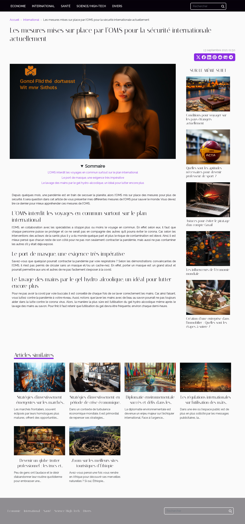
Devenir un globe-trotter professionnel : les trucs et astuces (39, 465)
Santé (65, 6)
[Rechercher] (208, 6)
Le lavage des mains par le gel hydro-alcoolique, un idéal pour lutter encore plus (92, 183)
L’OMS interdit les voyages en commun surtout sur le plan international (93, 172)
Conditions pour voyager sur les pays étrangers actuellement (206, 119)
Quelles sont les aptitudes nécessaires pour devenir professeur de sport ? (204, 172)
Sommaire (95, 166)
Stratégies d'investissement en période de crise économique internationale (95, 402)
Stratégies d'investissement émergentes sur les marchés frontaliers (39, 402)
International (43, 6)
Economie (18, 6)
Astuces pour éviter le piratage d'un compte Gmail (208, 223)
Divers (117, 6)
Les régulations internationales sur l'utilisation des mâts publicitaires (205, 402)
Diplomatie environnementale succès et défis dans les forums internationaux (150, 402)
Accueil (14, 19)
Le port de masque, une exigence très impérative (93, 177)
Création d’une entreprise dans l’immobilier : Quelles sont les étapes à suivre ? (207, 323)
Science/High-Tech (91, 6)
